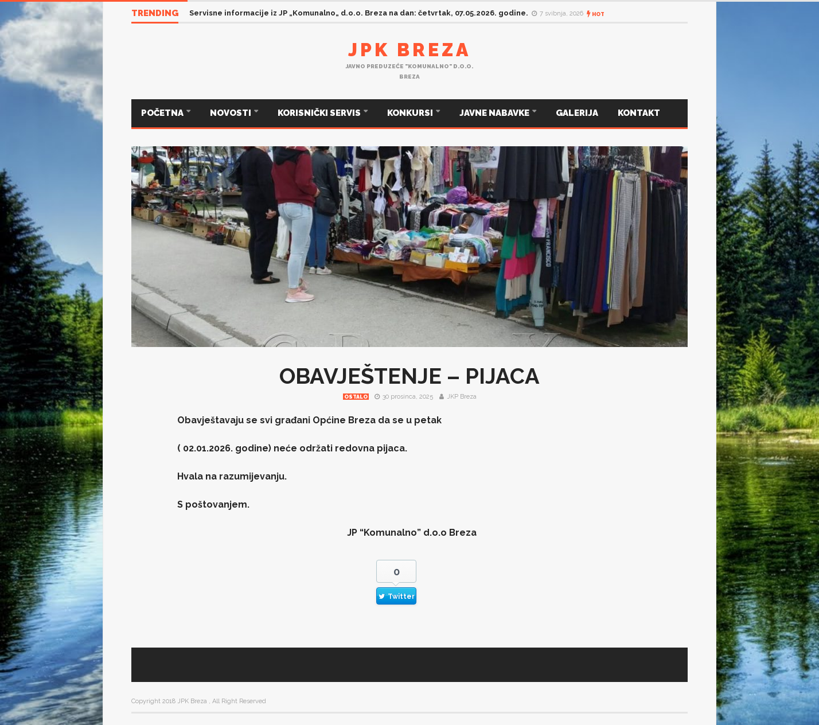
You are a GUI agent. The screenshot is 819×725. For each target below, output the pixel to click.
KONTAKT (639, 113)
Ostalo (356, 397)
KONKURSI (411, 113)
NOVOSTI (231, 113)
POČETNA (163, 113)
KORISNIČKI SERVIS (320, 113)
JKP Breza (462, 396)
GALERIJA (577, 113)
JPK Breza (409, 49)
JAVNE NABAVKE (495, 113)
